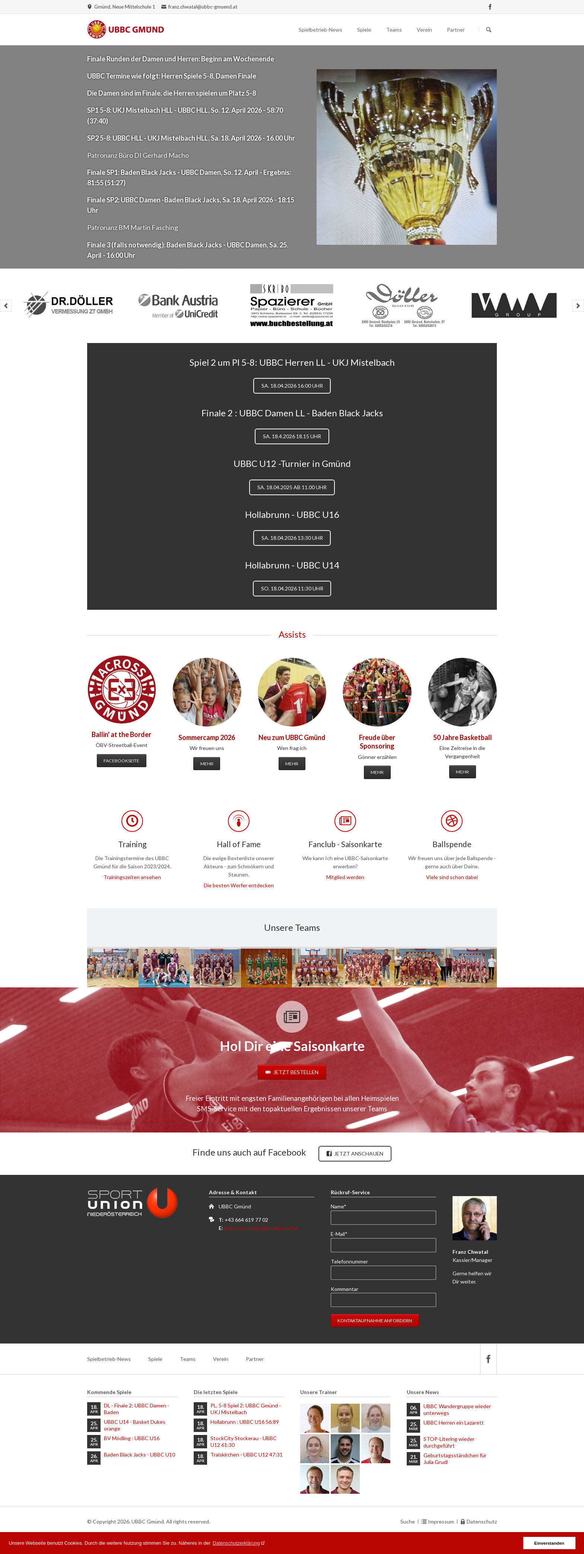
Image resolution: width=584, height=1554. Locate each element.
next (578, 306)
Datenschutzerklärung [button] (236, 1543)
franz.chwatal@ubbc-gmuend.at (261, 1228)
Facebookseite (121, 760)
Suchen (488, 29)
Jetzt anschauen (358, 1153)
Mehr (206, 763)
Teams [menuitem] (188, 1359)
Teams (394, 29)
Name (343, 1205)
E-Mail (343, 1233)
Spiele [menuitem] (155, 1359)
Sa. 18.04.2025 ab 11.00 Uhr (292, 487)
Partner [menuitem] (255, 1359)
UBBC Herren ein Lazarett (453, 1422)
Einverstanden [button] (549, 1543)
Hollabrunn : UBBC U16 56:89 (244, 1422)
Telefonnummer (349, 1261)
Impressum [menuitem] (441, 1521)
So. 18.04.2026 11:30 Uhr (292, 588)
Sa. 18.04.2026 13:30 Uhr (292, 538)
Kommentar (344, 1289)
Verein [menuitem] (220, 1359)
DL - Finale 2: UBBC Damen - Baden (136, 1408)
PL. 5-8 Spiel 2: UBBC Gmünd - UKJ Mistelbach (245, 1408)
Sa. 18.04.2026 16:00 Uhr (292, 385)
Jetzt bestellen (295, 1072)
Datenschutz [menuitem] (482, 1521)
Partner (456, 29)
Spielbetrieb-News (320, 29)
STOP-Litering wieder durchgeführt (449, 1442)
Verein (424, 29)
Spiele (364, 29)
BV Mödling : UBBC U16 (131, 1438)
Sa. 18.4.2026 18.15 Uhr (292, 436)
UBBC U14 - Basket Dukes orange (134, 1425)
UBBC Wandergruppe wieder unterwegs (457, 1409)
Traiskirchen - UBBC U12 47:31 (246, 1454)
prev (6, 306)
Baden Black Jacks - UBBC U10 (139, 1454)
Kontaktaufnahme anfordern (374, 1320)
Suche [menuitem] (407, 1521)
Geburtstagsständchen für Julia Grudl (454, 1458)
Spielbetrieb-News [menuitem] (109, 1359)
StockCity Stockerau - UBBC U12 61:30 (243, 1441)
